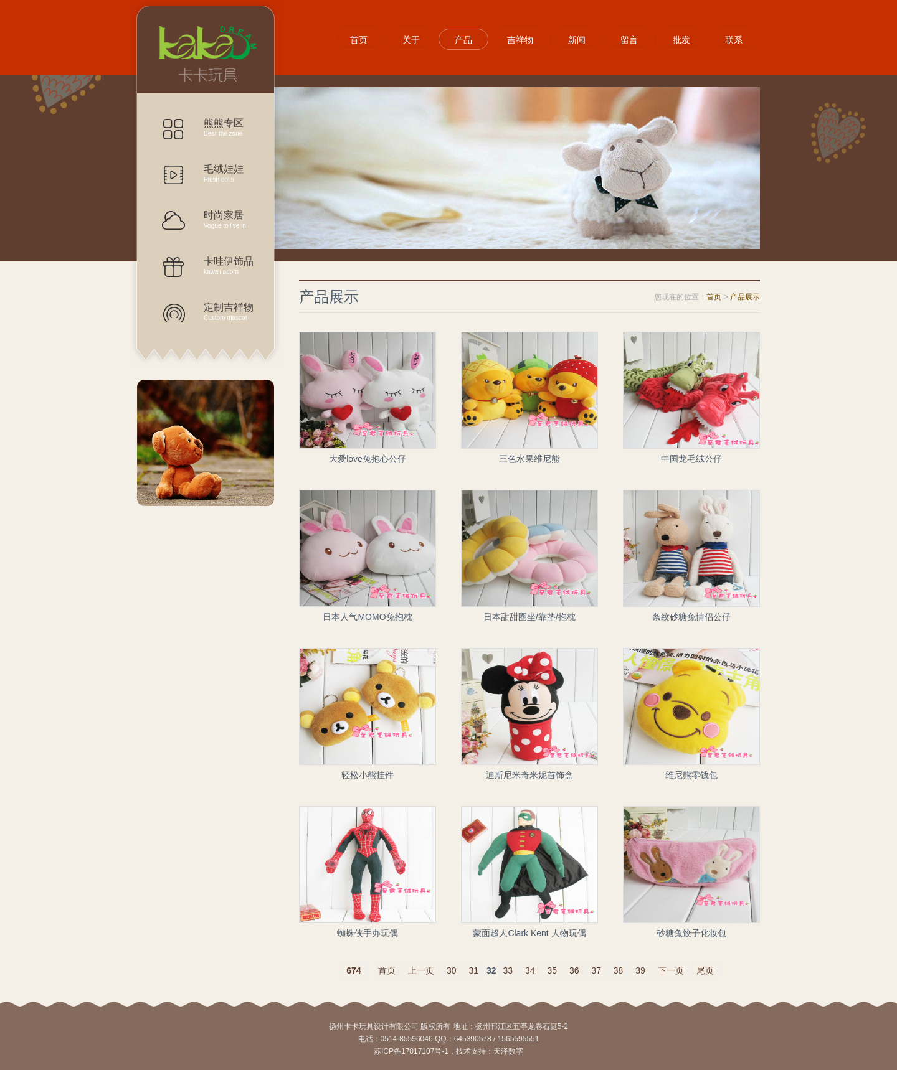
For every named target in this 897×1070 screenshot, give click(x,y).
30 (452, 970)
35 (552, 970)
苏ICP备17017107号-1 (411, 1051)
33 (508, 970)
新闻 (577, 40)
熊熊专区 (218, 127)
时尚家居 (218, 219)
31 (474, 970)
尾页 (705, 970)
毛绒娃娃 (218, 173)
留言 (629, 40)
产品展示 (205, 49)
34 (530, 970)
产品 (463, 40)
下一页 (671, 970)
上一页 (421, 970)
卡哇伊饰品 (218, 265)
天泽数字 (508, 1051)
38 (619, 970)
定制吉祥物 (218, 311)
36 (574, 970)
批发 (681, 40)
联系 (734, 40)
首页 (359, 40)
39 (640, 970)
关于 (411, 40)
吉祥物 (520, 40)
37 (596, 970)
